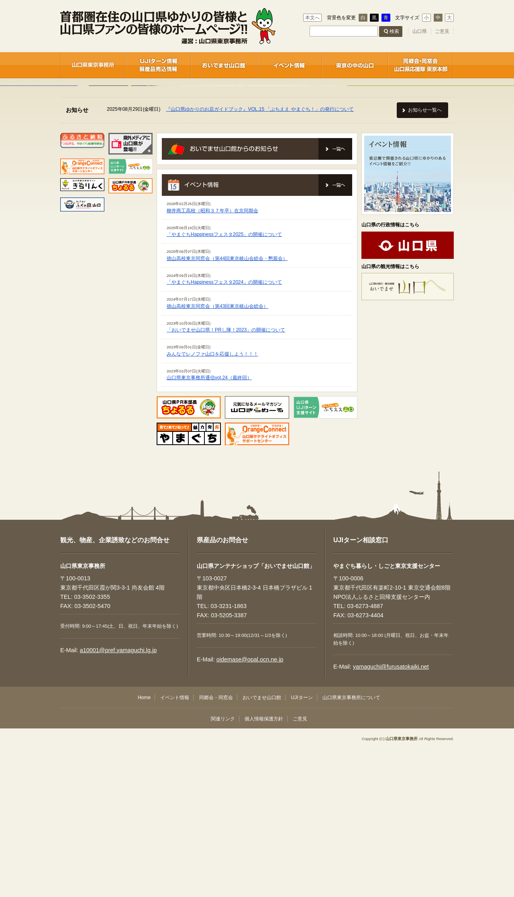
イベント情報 (289, 65)
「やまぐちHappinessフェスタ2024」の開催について (224, 429)
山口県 (419, 31)
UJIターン (302, 845)
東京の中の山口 (355, 65)
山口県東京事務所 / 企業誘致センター (93, 65)
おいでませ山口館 (224, 65)
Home (144, 845)
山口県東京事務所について (351, 845)
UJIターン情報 (158, 65)
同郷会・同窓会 (216, 845)
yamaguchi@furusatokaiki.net (391, 814)
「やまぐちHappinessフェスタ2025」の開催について (224, 381)
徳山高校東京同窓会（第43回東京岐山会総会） (217, 453)
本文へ (312, 17)
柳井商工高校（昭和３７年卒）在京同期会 (212, 358)
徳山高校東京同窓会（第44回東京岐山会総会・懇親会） (227, 406)
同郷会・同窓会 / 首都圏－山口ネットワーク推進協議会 (421, 65)
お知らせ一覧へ (425, 257)
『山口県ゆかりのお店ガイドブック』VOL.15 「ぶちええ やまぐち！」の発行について (259, 256)
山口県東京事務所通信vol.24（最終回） (209, 525)
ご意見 (442, 31)
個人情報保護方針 (264, 866)
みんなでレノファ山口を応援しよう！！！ (212, 501)
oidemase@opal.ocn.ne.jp (250, 806)
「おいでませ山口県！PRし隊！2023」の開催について (226, 477)
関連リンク (223, 866)
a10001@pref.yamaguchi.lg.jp (118, 797)
